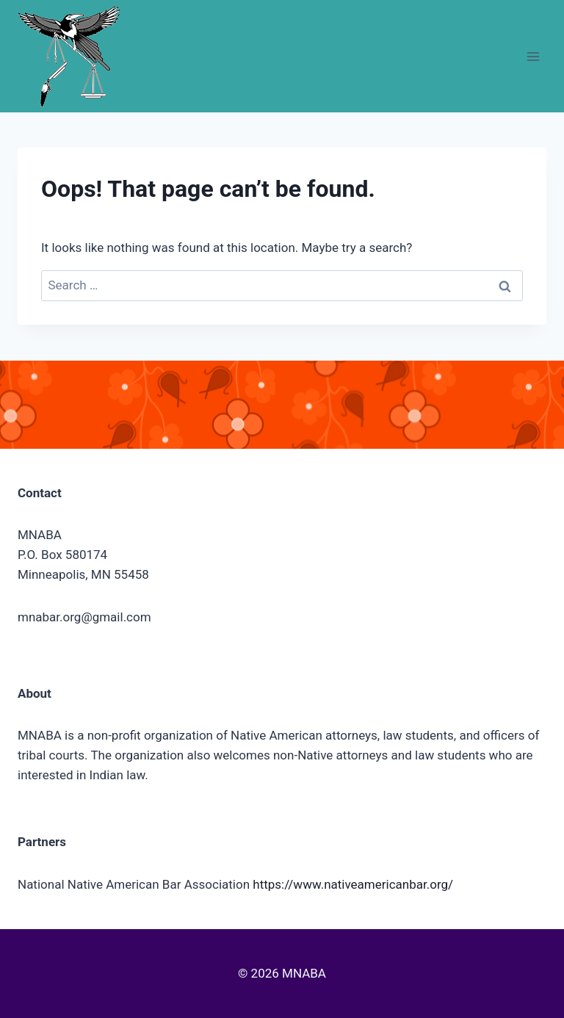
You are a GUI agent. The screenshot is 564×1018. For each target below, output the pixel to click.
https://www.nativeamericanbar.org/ (353, 884)
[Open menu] (532, 56)
